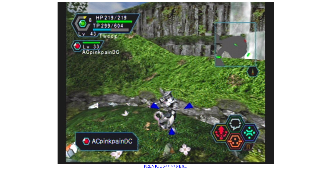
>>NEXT (179, 166)
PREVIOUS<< (157, 166)
